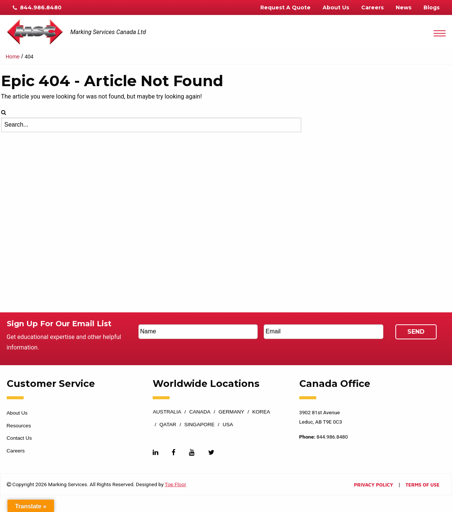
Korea (261, 412)
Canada (199, 412)
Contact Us (19, 438)
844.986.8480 (37, 7)
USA (227, 424)
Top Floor (175, 484)
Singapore (199, 424)
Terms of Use (422, 485)
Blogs (431, 7)
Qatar (167, 424)
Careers (372, 7)
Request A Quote (285, 7)
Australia (167, 412)
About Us (336, 7)
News (403, 7)
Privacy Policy (373, 485)
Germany (231, 412)
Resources (19, 425)
